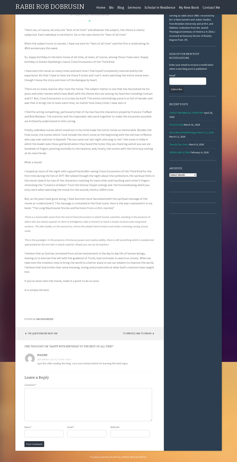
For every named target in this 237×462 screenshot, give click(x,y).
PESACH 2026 (176, 124)
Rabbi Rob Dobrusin (49, 7)
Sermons (134, 7)
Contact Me (211, 7)
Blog (120, 7)
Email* (187, 79)
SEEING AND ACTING (179, 152)
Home (100, 7)
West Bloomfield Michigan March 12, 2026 (191, 132)
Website (114, 427)
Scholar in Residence (159, 7)
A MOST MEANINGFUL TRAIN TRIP (186, 112)
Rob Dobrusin (101, 15)
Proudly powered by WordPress (105, 457)
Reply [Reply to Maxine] (68, 359)
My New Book (189, 7)
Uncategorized (44, 319)
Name (28, 427)
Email (71, 427)
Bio (111, 7)
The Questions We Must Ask (41, 333)
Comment (30, 385)
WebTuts (142, 457)
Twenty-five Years (179, 144)
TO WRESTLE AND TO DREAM (139, 333)
